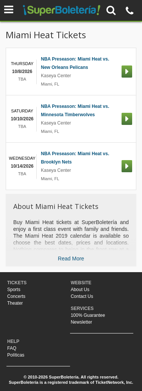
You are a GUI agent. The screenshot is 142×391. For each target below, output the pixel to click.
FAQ (11, 348)
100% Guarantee (88, 315)
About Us (80, 289)
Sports (13, 289)
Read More (71, 258)
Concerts (16, 296)
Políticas (15, 355)
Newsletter (81, 322)
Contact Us (82, 296)
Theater (15, 303)
